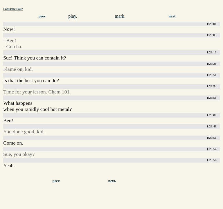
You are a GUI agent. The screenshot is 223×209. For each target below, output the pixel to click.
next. (173, 16)
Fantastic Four (13, 8)
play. (72, 16)
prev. (42, 16)
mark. (120, 16)
